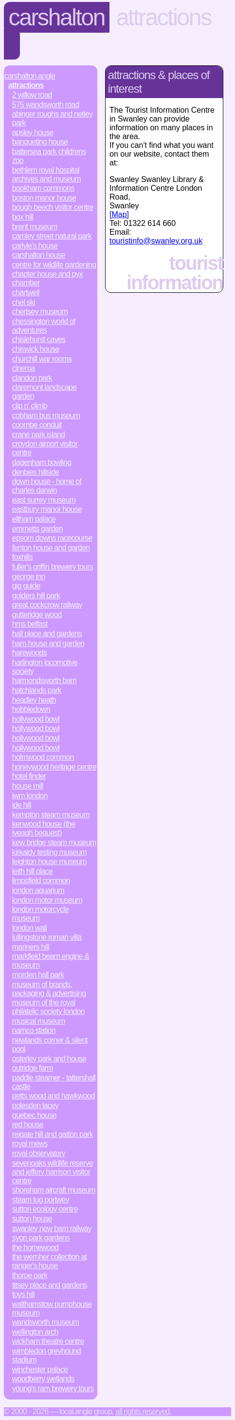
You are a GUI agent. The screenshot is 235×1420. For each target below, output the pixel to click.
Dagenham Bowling (42, 462)
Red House (27, 1124)
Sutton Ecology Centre (45, 1209)
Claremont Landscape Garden (44, 391)
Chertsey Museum (40, 311)
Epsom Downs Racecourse (52, 538)
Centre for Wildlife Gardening (54, 265)
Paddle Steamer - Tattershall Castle (53, 1082)
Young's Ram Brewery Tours (53, 1388)
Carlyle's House (34, 246)
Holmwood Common (43, 757)
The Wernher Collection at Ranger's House (49, 1261)
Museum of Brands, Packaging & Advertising (49, 988)
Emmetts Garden (37, 529)
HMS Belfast (30, 624)
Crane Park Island (38, 434)
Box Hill (22, 217)
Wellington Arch (35, 1332)
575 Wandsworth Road (45, 105)
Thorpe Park (29, 1275)
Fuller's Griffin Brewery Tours (52, 567)
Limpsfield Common (41, 880)
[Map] (119, 214)
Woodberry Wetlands (43, 1379)
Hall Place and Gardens (47, 633)
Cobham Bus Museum (46, 415)
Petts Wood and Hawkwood (53, 1096)
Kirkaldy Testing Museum (49, 852)
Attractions (163, 17)
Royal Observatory (38, 1153)
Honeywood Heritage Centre (54, 767)
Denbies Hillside (35, 472)
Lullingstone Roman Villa (47, 937)
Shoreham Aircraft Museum (53, 1190)
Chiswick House (35, 349)
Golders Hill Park (36, 595)
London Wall (29, 928)
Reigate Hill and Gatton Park (52, 1134)
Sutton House (32, 1219)
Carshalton (57, 17)
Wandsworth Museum (45, 1322)
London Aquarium (38, 890)
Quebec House (34, 1115)
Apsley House (33, 132)
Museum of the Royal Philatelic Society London (48, 1006)
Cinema (23, 368)
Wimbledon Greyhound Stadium (46, 1355)
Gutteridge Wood (37, 614)
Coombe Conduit (37, 425)
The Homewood (35, 1247)
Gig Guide (26, 586)
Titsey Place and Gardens (49, 1285)
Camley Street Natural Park (51, 236)
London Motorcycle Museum (40, 913)
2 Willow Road (32, 95)
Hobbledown (31, 709)
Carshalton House (38, 255)
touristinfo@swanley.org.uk (155, 241)
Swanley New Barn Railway (51, 1228)
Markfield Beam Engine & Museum (51, 960)
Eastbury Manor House (47, 509)
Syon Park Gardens (41, 1238)
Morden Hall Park (38, 975)
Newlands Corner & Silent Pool (50, 1044)
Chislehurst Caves (38, 339)
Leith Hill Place (32, 871)
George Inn (28, 576)
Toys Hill (23, 1294)
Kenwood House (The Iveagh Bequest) (43, 828)
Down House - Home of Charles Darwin (46, 485)
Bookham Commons (43, 188)
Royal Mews (30, 1143)
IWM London (30, 795)
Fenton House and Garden (51, 548)
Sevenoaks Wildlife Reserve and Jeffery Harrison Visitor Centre (52, 1172)
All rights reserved (142, 1411)
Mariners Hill (30, 947)
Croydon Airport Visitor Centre (45, 448)
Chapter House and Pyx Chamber (47, 278)
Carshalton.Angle (29, 76)
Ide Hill (21, 805)
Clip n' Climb (29, 406)
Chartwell (25, 292)
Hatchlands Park (36, 690)
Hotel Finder (29, 776)
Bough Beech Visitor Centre (52, 207)
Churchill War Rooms (42, 359)
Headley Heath (34, 700)
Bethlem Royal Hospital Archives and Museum (46, 174)
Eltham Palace (33, 519)
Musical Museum (38, 1021)
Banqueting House (40, 142)
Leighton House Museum (49, 861)
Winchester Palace (40, 1369)
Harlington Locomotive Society (44, 666)
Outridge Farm (32, 1068)
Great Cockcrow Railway (47, 605)
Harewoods (29, 653)
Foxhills (22, 557)
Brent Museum (34, 227)
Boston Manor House (44, 198)
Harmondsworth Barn (44, 680)
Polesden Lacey (35, 1105)
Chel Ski (23, 302)
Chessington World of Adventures (43, 325)
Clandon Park (32, 378)
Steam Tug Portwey (40, 1200)
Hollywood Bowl (35, 719)
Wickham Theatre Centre (48, 1341)
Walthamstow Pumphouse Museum (52, 1308)
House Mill (27, 786)
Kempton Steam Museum (51, 815)
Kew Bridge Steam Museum (54, 842)
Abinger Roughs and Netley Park (52, 118)
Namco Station (33, 1030)
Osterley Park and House (49, 1059)
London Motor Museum (47, 900)
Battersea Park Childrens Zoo (49, 155)
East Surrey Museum (44, 500)
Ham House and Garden (48, 643)
